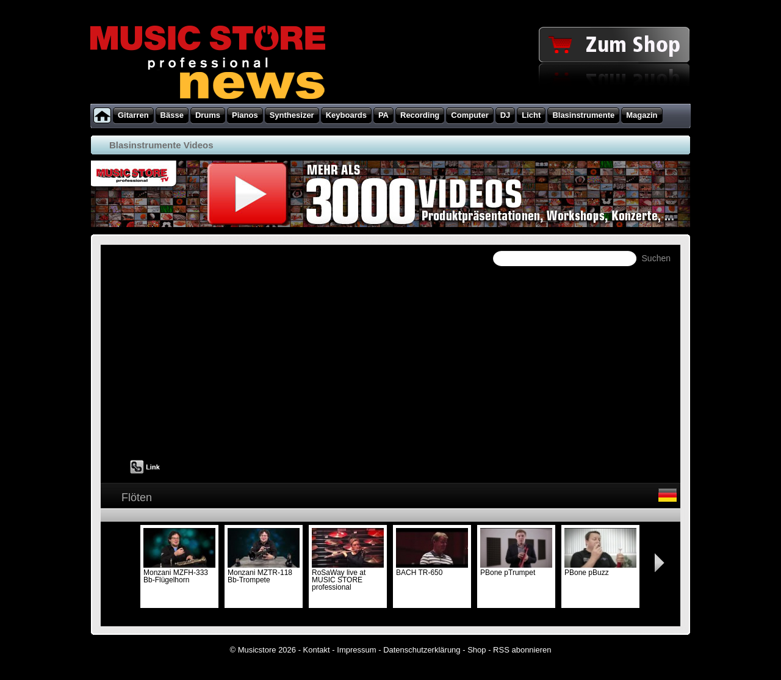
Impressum (356, 649)
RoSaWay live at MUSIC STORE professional (348, 576)
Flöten (136, 497)
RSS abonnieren (522, 649)
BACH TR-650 (432, 569)
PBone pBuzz (600, 569)
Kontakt (316, 649)
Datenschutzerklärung (421, 649)
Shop (476, 649)
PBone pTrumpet (516, 569)
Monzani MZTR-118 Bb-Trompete (264, 572)
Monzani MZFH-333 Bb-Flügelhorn (179, 572)
